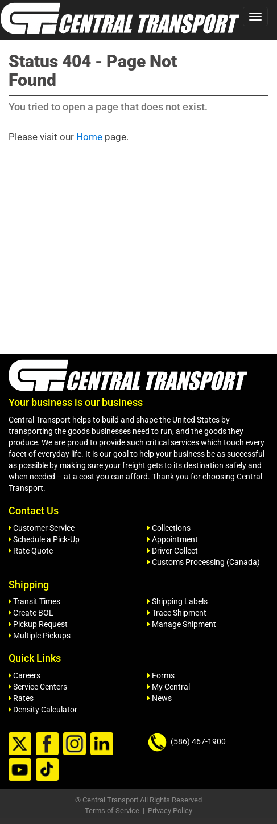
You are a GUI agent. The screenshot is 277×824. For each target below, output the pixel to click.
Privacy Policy (170, 810)
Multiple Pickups (40, 635)
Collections (169, 527)
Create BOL (31, 612)
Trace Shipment (176, 612)
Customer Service (42, 527)
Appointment (172, 539)
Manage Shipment (181, 624)
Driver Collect (172, 550)
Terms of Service (112, 810)
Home (89, 136)
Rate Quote (31, 550)
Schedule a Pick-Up (44, 539)
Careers (24, 675)
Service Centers (38, 686)
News (159, 698)
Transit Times (34, 601)
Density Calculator (43, 709)
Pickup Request (38, 624)
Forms (161, 675)
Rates (21, 698)
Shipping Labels (177, 601)
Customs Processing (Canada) (203, 562)
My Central (168, 686)
